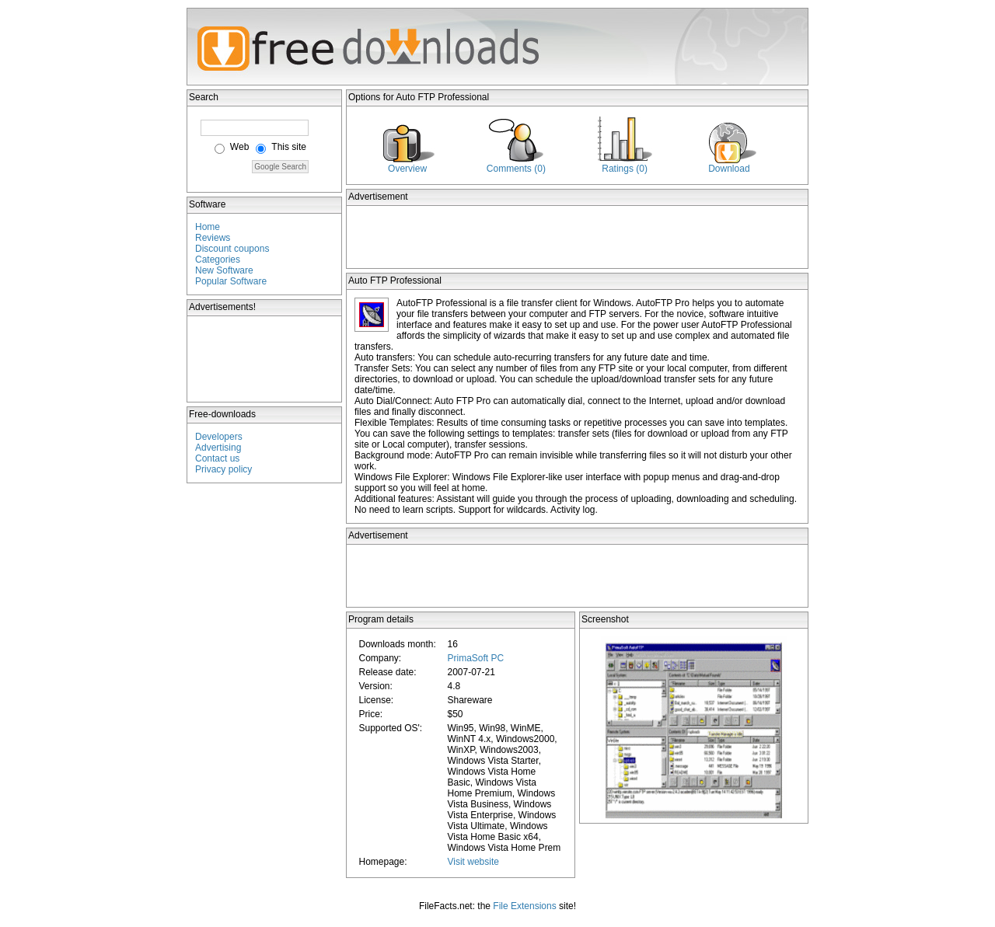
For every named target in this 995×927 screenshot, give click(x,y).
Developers (219, 436)
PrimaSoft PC (475, 658)
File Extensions (524, 906)
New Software (224, 270)
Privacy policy (223, 469)
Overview (407, 168)
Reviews (212, 237)
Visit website (472, 861)
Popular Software (231, 281)
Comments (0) (516, 168)
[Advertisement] (265, 359)
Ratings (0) (625, 168)
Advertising (218, 447)
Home (207, 226)
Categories (217, 259)
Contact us (217, 458)
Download (728, 168)
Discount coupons (232, 248)
